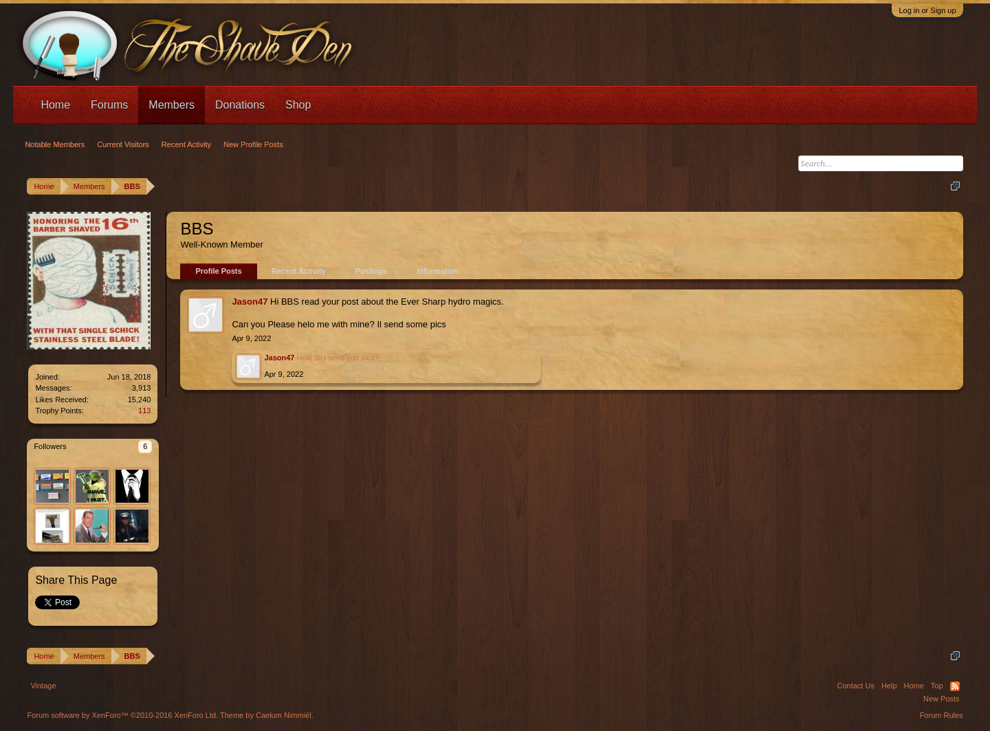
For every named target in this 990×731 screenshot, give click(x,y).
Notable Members (55, 144)
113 (144, 410)
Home (55, 105)
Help (889, 685)
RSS (955, 686)
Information (438, 271)
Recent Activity (299, 271)
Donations (240, 105)
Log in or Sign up (927, 10)
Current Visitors (123, 144)
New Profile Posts (253, 144)
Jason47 (249, 301)
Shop (298, 105)
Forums (109, 105)
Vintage (43, 685)
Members (171, 105)
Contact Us (855, 685)
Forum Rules (941, 715)
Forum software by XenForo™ (122, 715)
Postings (371, 271)
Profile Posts (218, 271)
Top (937, 685)
